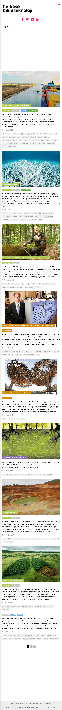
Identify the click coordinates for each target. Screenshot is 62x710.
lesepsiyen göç (14, 143)
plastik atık (18, 354)
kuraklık (4, 287)
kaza (54, 635)
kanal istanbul (45, 140)
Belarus (20, 635)
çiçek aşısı (27, 351)
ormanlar (20, 287)
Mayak (10, 639)
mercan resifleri (29, 216)
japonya (45, 213)
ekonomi (25, 137)
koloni (15, 216)
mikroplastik (6, 354)
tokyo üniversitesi (31, 219)
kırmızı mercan (6, 216)
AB (3, 134)
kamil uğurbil (47, 351)
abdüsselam (5, 351)
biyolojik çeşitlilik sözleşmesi (45, 134)
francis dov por (6, 140)
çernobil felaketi (28, 635)
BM (56, 134)
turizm (40, 219)
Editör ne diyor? (6, 330)
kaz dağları (52, 284)
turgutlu (10, 542)
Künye (7, 707)
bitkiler (11, 419)
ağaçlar (4, 419)
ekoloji (27, 284)
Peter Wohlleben (29, 287)
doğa (22, 284)
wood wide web (47, 474)
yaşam (52, 606)
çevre (17, 284)
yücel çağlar (5, 609)
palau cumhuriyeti (47, 216)
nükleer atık (17, 639)
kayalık (51, 213)
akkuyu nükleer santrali (9, 635)
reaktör (39, 639)
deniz (19, 137)
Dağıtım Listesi (52, 707)
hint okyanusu (17, 140)
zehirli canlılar (12, 146)
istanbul (32, 140)
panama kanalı (41, 143)
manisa (36, 539)
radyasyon (32, 639)
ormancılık (38, 606)
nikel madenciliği (45, 539)
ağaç (3, 474)
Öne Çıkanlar (16, 110)
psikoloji (24, 639)
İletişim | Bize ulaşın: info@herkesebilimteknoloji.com (28, 707)
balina (13, 351)
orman (4, 542)
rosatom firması (54, 639)
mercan (21, 216)
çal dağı (9, 539)
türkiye (4, 146)
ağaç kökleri (10, 474)
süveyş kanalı (51, 143)
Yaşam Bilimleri (32, 110)
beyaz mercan (13, 213)
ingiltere (25, 140)
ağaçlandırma (11, 606)
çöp (33, 351)
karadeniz (54, 140)
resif (15, 219)
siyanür (38, 287)
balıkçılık (5, 213)
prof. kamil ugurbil (29, 354)
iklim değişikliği (36, 213)
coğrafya (4, 137)
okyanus (37, 216)
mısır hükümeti (24, 143)
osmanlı (32, 143)
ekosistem (33, 137)
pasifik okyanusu (7, 219)
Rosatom (45, 639)
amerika (14, 134)
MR (12, 354)
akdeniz (8, 134)
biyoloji (21, 134)
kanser (49, 635)
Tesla (37, 354)
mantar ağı (38, 474)
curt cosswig (12, 137)
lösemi (4, 639)
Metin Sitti (56, 351)
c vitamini (19, 351)
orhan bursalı (55, 539)
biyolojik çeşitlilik (30, 134)
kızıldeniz (5, 143)
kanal (37, 140)
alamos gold (5, 284)
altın (12, 284)
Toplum (24, 110)
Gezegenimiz (6, 110)
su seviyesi (21, 219)
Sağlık (14, 615)
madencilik (12, 287)
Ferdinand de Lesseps (43, 137)
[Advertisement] (31, 50)
